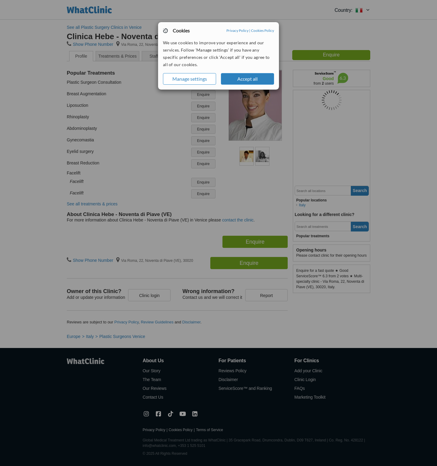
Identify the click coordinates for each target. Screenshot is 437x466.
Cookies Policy (262, 30)
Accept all (247, 79)
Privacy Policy (237, 30)
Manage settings (189, 79)
